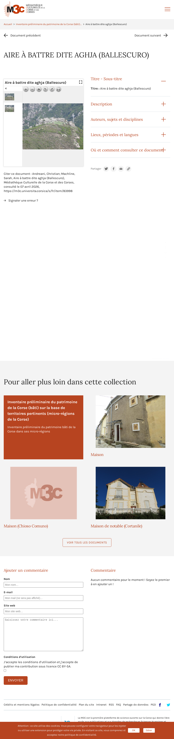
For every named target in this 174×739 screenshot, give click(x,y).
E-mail (8, 592)
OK (133, 730)
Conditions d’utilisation (19, 657)
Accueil (8, 24)
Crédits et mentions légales (21, 704)
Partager (96, 168)
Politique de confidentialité (59, 704)
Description (101, 104)
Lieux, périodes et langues (114, 134)
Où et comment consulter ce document (127, 150)
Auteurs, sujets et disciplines (117, 119)
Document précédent (25, 35)
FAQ (118, 704)
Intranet (101, 704)
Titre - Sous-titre (106, 78)
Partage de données (136, 704)
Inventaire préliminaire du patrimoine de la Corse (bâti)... (49, 24)
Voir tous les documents (87, 542)
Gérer (149, 730)
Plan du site (86, 704)
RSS (111, 704)
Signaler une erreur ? (23, 200)
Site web (9, 605)
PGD (153, 704)
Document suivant (148, 35)
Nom (7, 579)
